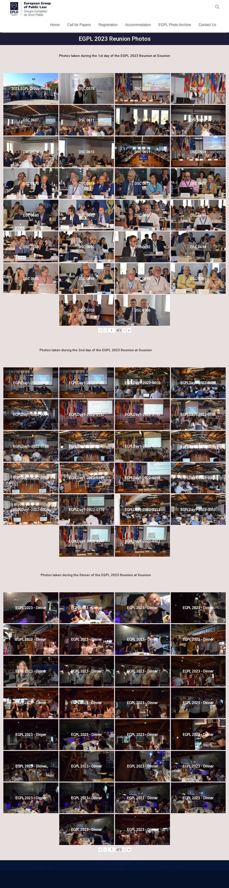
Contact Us (207, 25)
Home (55, 25)
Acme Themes (198, 872)
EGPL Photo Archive (175, 25)
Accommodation (138, 25)
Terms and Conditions (26, 860)
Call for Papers (79, 25)
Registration (108, 25)
